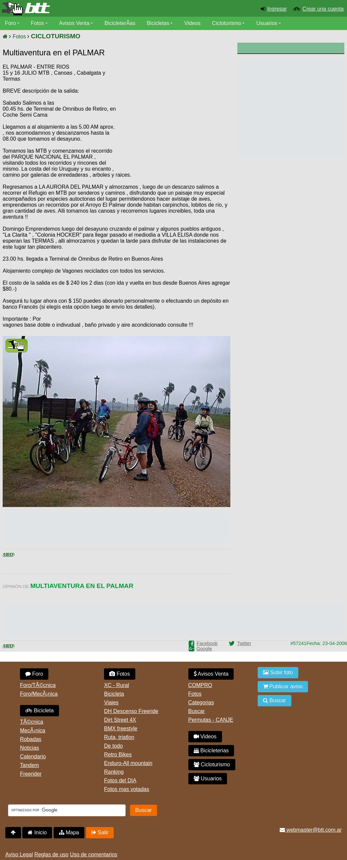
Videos (193, 23)
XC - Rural (116, 685)
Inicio (37, 832)
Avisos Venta (74, 23)
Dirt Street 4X (120, 720)
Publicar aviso (283, 686)
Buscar (196, 711)
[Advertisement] (173, 115)
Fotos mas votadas (126, 789)
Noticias (29, 748)
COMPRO (200, 685)
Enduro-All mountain (128, 763)
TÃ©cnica (31, 722)
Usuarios (267, 23)
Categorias (201, 702)
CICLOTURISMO (55, 36)
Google (204, 648)
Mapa (69, 832)
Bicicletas (159, 23)
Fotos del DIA (120, 780)
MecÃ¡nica (32, 730)
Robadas (30, 739)
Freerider (31, 774)
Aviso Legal (19, 854)
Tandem (29, 765)
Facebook (207, 643)
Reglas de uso (51, 854)
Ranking (114, 772)
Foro (10, 23)
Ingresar (277, 9)
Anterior (8, 555)
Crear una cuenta (323, 9)
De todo (113, 746)
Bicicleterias (211, 750)
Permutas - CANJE (210, 720)
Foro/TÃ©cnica (38, 685)
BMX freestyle (120, 728)
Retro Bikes (118, 754)
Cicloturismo (227, 23)
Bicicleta (39, 710)
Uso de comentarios (93, 854)
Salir (99, 832)
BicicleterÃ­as (120, 23)
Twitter (244, 643)
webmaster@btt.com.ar (311, 830)
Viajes (111, 702)
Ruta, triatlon (119, 737)
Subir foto (278, 672)
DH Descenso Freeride (131, 711)
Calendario (33, 756)
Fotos (37, 23)
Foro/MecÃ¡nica (39, 694)
